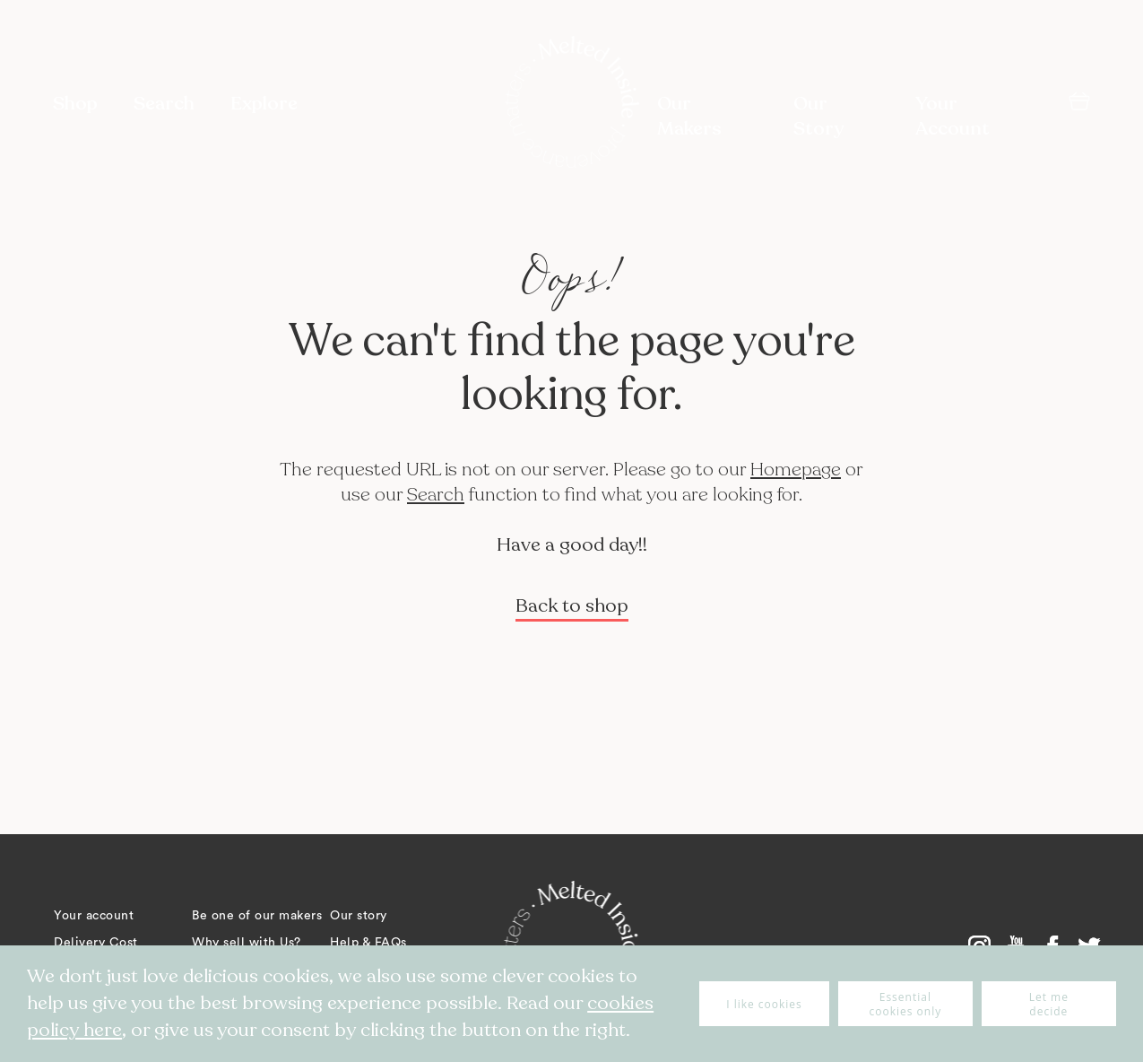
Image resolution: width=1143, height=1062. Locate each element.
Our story (358, 916)
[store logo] (572, 104)
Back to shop (571, 606)
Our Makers (689, 116)
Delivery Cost (96, 942)
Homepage (795, 470)
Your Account (952, 116)
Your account (94, 916)
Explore (264, 104)
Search (435, 495)
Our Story (818, 116)
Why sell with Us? (246, 942)
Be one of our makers (257, 916)
